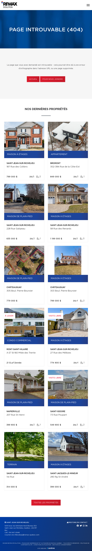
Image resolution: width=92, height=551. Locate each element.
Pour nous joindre (52, 79)
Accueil (33, 79)
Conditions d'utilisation (42, 544)
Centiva (51, 548)
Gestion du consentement (61, 544)
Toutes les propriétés (46, 503)
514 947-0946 (14, 532)
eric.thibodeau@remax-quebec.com (25, 535)
